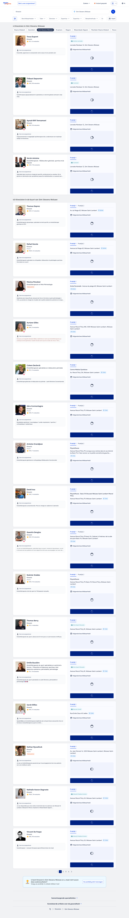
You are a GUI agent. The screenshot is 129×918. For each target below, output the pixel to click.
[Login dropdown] (114, 3)
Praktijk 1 (73, 36)
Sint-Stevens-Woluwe (45, 30)
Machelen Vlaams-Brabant (100, 30)
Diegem (68, 30)
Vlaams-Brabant (19, 30)
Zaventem (31, 30)
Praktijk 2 (81, 206)
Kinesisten (57, 909)
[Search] (113, 12)
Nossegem (115, 30)
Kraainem (59, 30)
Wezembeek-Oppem (81, 30)
